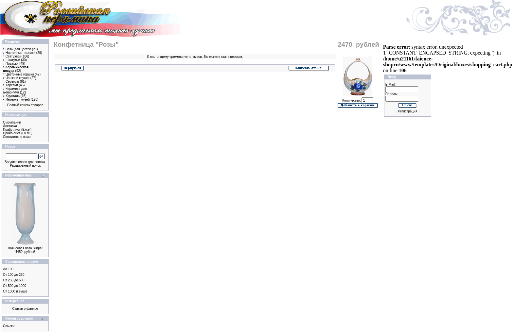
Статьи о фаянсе (25, 308)
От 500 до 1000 (14, 286)
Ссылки (8, 326)
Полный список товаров (25, 105)
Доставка (10, 126)
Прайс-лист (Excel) (17, 129)
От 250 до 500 (13, 280)
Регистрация (407, 111)
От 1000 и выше (15, 291)
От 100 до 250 (13, 274)
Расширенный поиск (25, 165)
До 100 (8, 269)
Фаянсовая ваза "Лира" (25, 248)
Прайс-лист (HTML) (17, 133)
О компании (12, 122)
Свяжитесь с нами (16, 137)
